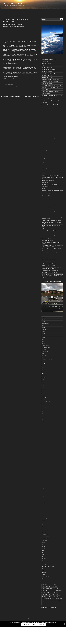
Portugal (42, 495)
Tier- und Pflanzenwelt (9, 88)
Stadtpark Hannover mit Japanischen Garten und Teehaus (51, 161)
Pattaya (42, 487)
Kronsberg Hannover (45, 155)
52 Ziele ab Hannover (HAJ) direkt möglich (48, 137)
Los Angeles (43, 445)
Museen (15, 87)
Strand (43, 601)
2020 (49, 584)
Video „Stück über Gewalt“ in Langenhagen (48, 200)
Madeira (42, 453)
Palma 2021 (43, 147)
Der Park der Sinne (44, 163)
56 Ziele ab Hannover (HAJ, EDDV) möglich (48, 123)
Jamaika (42, 421)
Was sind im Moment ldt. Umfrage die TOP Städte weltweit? (51, 133)
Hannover (43, 391)
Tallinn (42, 544)
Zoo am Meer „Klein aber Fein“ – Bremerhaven (49, 153)
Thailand (42, 550)
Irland (42, 417)
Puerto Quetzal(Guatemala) (46, 501)
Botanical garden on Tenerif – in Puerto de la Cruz (49, 81)
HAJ (48, 590)
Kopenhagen (43, 433)
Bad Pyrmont (43, 125)
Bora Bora (43, 337)
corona (43, 586)
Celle (42, 357)
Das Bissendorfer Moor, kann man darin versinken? (50, 143)
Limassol (43, 441)
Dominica (43, 365)
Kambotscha (43, 429)
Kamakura (43, 427)
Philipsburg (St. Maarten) (45, 489)
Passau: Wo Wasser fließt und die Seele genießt (49, 87)
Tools (42, 556)
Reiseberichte (43, 509)
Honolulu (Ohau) (44, 405)
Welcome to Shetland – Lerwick (46, 71)
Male (42, 457)
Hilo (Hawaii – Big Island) (45, 401)
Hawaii (42, 395)
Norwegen (43, 481)
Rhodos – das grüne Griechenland (47, 149)
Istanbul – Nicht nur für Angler (46, 75)
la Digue (55, 592)
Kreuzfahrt (43, 437)
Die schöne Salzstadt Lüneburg (46, 89)
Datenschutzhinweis (41, 10)
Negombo (43, 475)
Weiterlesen (41, 624)
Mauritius (43, 465)
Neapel (42, 473)
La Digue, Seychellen (45, 61)
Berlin (42, 335)
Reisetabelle (16, 10)
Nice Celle (43, 131)
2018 (46, 584)
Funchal (42, 381)
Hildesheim (43, 399)
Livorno (42, 443)
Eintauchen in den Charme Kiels (46, 98)
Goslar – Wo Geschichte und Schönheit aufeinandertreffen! (51, 100)
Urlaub (51, 601)
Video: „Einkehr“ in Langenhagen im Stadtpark (49, 198)
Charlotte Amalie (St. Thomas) (46, 359)
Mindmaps (22, 10)
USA (42, 562)
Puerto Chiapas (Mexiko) (45, 499)
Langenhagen (43, 439)
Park (54, 596)
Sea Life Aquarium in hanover (46, 83)
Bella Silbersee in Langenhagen (46, 228)
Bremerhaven (43, 343)
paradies (50, 596)
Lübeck (42, 449)
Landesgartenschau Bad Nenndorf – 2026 (48, 59)
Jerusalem (43, 425)
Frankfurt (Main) (44, 377)
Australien (43, 327)
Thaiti (42, 552)
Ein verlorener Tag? (44, 182)
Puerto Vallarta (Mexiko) (45, 503)
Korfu (42, 435)
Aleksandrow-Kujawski (45, 323)
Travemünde (43, 558)
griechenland (44, 590)
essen (51, 588)
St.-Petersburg (44, 540)
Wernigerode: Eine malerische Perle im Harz (49, 102)
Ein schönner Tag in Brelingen (46, 141)
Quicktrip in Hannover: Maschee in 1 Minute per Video (50, 193)
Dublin (42, 369)
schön (61, 598)
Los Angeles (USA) (44, 447)
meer (49, 594)
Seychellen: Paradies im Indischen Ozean (48, 69)
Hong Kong (43, 403)
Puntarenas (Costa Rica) (45, 505)
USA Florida (43, 564)
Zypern (42, 578)
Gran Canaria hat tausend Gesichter (47, 139)
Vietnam (42, 570)
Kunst (5, 87)
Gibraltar (42, 385)
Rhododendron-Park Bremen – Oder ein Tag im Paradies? (51, 220)
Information (43, 415)
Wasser (43, 603)
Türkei (42, 560)
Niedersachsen (44, 479)
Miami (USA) (43, 471)
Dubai (42, 367)
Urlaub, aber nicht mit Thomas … (47, 240)
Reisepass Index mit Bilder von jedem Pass (48, 250)
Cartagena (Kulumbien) (45, 349)
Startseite (10, 10)
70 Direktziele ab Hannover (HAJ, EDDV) (48, 73)
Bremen (42, 339)
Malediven (43, 459)
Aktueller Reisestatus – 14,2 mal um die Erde (49, 107)
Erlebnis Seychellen (45, 588)
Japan (42, 423)
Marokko (43, 461)
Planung (42, 491)
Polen (42, 493)
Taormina (43, 546)
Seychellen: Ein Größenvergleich (47, 67)
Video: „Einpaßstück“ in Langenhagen (48, 204)
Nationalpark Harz (21, 87)
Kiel (42, 431)
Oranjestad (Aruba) (44, 483)
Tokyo (42, 554)
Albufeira (43, 321)
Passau (42, 485)
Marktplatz (10, 87)
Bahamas (43, 331)
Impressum (33, 10)
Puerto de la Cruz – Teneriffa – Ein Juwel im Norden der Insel (51, 79)
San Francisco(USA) (44, 517)
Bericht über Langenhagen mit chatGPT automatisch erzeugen (52, 115)
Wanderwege (18, 88)
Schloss (57, 598)
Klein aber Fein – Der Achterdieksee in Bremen (49, 117)
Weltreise (43, 574)
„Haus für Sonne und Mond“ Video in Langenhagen (50, 202)
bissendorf (54, 584)
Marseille (43, 463)
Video (11, 84)
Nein (34, 624)
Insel (60, 590)
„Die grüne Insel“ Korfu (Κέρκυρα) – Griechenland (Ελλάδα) (51, 248)
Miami (42, 469)
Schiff (53, 598)
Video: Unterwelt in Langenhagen (47, 206)
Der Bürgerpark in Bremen (46, 157)
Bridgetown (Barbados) (45, 345)
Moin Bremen (43, 127)
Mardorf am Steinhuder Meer (46, 151)
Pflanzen (57, 596)
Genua (42, 383)
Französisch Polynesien (45, 379)
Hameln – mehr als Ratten (45, 93)
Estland (42, 373)
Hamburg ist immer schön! (46, 129)
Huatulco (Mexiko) (44, 407)
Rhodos (42, 511)
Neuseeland (43, 477)
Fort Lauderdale (44, 375)
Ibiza (42, 409)
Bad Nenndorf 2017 (44, 277)
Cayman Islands (44, 355)
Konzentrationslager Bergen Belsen (47, 180)
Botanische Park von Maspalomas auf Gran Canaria (50, 91)
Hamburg (43, 389)
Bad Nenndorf (43, 329)
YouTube (47, 603)
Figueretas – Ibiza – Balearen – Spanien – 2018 (49, 270)
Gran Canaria (56, 588)
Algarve (42, 325)
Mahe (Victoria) (44, 455)
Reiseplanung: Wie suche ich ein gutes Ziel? (48, 265)
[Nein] (64, 624)
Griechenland (43, 387)
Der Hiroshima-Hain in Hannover (47, 165)
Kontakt (28, 10)
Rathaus (31, 87)
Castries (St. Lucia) (44, 351)
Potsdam (43, 188)
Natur (27, 87)
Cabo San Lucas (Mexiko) (45, 347)
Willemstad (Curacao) (45, 576)
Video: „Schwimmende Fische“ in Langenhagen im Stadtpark (51, 210)
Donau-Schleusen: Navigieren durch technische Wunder (51, 85)
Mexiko (42, 467)
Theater (35, 87)
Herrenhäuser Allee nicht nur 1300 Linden (48, 212)
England (42, 371)
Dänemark (43, 361)
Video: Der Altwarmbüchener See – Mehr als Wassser (50, 175)
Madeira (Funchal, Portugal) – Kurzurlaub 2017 (49, 272)
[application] (17, 31)
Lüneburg (43, 451)
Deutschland (7, 84)
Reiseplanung (48, 598)
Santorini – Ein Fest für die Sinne (46, 77)
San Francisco (43, 515)
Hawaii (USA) (43, 397)
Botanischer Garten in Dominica (46, 113)
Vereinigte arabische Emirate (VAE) (47, 566)
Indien (42, 413)
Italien (42, 419)
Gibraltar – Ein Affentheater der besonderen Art (49, 109)
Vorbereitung (43, 572)
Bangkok (43, 333)
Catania (42, 353)
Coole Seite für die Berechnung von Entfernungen (50, 111)
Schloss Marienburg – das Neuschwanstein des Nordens (51, 145)
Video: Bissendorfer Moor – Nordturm (47, 159)
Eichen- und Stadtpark (53, 586)
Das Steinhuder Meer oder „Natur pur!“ (48, 214)
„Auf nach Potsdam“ (45, 186)
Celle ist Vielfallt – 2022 (45, 135)
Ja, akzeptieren (26, 624)
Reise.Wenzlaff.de (14, 4)
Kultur (48, 592)
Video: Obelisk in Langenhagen (46, 208)
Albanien (43, 319)
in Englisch (43, 411)
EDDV (47, 586)
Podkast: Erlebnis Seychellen (46, 63)
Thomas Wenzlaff (14, 17)
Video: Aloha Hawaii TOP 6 (46, 121)
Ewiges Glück (43, 65)
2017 (43, 584)
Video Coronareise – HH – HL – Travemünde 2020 (50, 184)
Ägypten (42, 317)
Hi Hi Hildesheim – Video (45, 119)
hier (16, 78)
